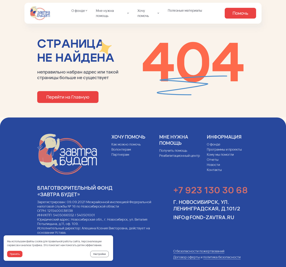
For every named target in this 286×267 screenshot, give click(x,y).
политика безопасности (222, 260)
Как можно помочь (126, 147)
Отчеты (213, 162)
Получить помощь (173, 153)
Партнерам (120, 157)
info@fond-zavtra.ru (203, 220)
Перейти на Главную (67, 97)
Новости (213, 168)
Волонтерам (121, 152)
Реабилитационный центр (179, 158)
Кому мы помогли (220, 157)
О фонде (213, 147)
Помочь (240, 13)
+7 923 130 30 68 (210, 193)
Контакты (214, 173)
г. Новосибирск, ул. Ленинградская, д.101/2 (206, 208)
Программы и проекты (224, 152)
